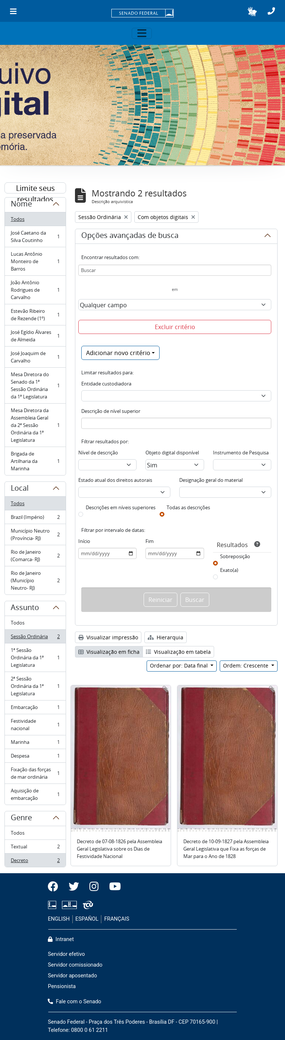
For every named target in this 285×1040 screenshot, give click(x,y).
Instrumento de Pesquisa (241, 452)
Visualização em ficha (109, 651)
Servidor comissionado (75, 965)
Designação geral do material (211, 480)
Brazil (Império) (35, 518)
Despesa (35, 757)
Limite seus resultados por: (35, 188)
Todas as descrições (188, 507)
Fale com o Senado (74, 1001)
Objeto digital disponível (172, 452)
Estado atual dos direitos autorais (115, 480)
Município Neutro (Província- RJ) (35, 534)
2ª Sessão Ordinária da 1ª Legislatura (35, 686)
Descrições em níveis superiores (120, 507)
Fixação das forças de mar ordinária (35, 773)
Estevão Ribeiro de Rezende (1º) (35, 315)
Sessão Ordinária (35, 638)
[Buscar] (174, 270)
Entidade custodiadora (106, 383)
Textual (35, 848)
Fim (149, 541)
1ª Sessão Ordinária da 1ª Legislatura (35, 657)
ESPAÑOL (86, 919)
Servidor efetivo (66, 954)
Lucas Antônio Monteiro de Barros (35, 261)
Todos (17, 219)
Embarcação (35, 708)
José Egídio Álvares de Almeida (35, 336)
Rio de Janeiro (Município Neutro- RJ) (35, 580)
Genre (21, 818)
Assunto (25, 608)
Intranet (61, 939)
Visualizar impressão (108, 637)
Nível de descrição (98, 452)
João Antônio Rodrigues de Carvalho (35, 290)
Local (20, 489)
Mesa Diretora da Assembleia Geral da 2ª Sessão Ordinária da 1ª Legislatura (35, 425)
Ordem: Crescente (246, 665)
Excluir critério (175, 327)
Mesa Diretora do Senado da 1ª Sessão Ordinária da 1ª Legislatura (35, 385)
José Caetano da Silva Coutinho (35, 236)
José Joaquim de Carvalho (35, 357)
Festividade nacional (35, 725)
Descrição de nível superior (110, 411)
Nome (21, 205)
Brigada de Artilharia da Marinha (35, 461)
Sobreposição (235, 556)
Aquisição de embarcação (35, 794)
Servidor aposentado (72, 976)
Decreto (35, 862)
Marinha (35, 743)
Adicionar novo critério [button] (118, 353)
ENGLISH (59, 919)
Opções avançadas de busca (129, 236)
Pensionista (62, 986)
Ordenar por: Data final (179, 665)
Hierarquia (165, 637)
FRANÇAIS (117, 919)
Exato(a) (229, 570)
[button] (252, 11)
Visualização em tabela (178, 651)
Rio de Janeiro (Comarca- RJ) (35, 556)
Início (84, 541)
